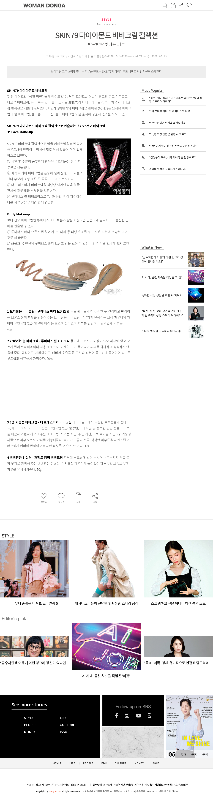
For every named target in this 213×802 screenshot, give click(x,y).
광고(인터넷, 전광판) (123, 784)
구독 (194, 754)
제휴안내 (138, 784)
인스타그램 (127, 716)
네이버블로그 (149, 716)
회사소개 (107, 784)
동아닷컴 (97, 784)
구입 (205, 754)
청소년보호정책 (180, 784)
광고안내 (40, 784)
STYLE (106, 20)
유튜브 (138, 716)
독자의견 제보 (62, 784)
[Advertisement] (60, 389)
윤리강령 (50, 784)
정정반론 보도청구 (79, 784)
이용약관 (148, 784)
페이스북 (116, 716)
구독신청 (30, 784)
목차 (183, 754)
